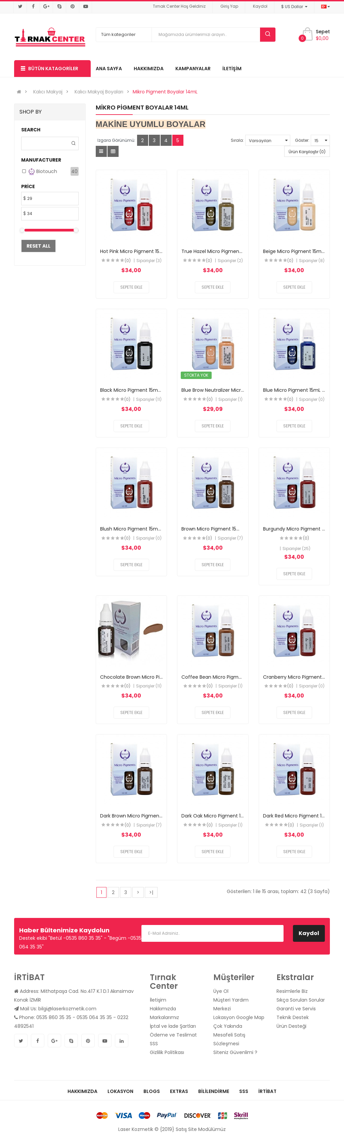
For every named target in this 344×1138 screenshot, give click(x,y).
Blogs (151, 1091)
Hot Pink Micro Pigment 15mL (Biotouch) (146, 251)
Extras (179, 1091)
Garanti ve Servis (296, 1008)
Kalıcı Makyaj (47, 91)
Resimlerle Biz (292, 991)
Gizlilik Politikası (167, 1052)
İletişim (158, 1000)
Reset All (38, 246)
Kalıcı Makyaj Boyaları (99, 91)
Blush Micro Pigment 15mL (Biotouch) (143, 528)
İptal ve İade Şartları (173, 1026)
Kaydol (260, 6)
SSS (154, 1043)
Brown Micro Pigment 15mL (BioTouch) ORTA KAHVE (241, 528)
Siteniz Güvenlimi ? (235, 1052)
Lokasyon (120, 1091)
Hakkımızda (163, 1008)
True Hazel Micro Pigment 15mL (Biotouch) (231, 251)
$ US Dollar (294, 6)
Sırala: (237, 140)
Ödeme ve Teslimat (173, 1034)
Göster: (302, 140)
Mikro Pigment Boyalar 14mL (165, 91)
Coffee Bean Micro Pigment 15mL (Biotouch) (233, 677)
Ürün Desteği (291, 1026)
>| (151, 892)
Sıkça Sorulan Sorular (300, 1000)
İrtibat (267, 1091)
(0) (128, 260)
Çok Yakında (227, 1026)
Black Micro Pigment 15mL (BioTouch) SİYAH (151, 390)
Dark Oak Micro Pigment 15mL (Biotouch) (229, 815)
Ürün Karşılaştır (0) (307, 152)
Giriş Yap (229, 6)
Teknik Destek (292, 1017)
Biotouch (42, 171)
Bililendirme (213, 1091)
